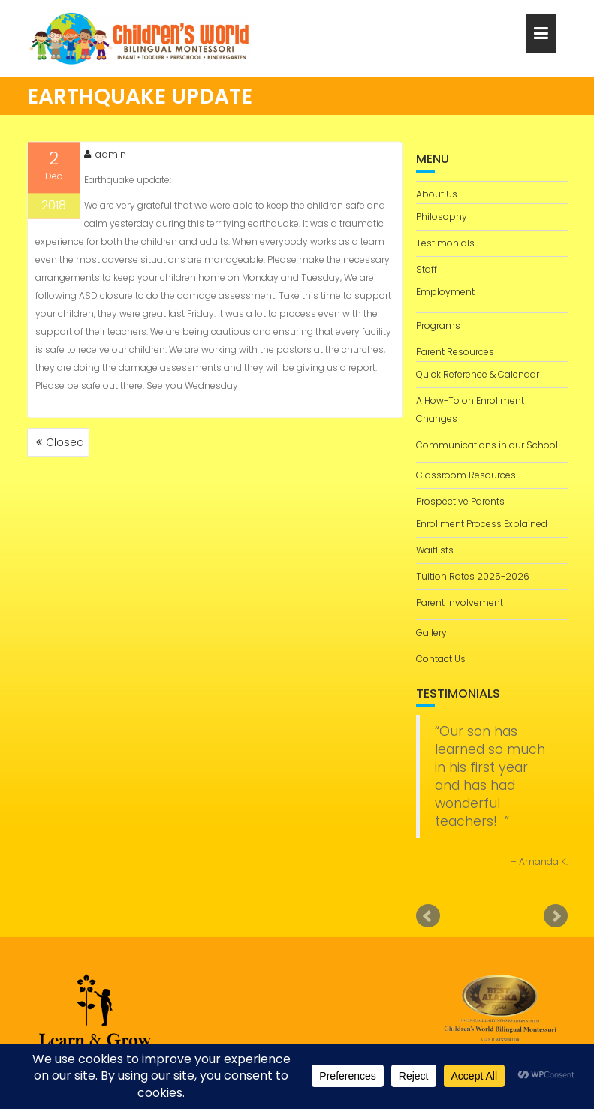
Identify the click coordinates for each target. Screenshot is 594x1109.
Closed (65, 442)
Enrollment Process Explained (481, 523)
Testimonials (445, 243)
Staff (426, 269)
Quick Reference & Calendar (477, 374)
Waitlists (435, 550)
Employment (445, 291)
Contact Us (441, 658)
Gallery (431, 632)
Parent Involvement (459, 602)
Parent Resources (455, 351)
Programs (438, 325)
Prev (428, 916)
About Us (436, 194)
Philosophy (441, 216)
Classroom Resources (466, 475)
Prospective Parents (460, 501)
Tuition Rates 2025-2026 (472, 576)
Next (556, 916)
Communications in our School (487, 444)
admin (105, 158)
